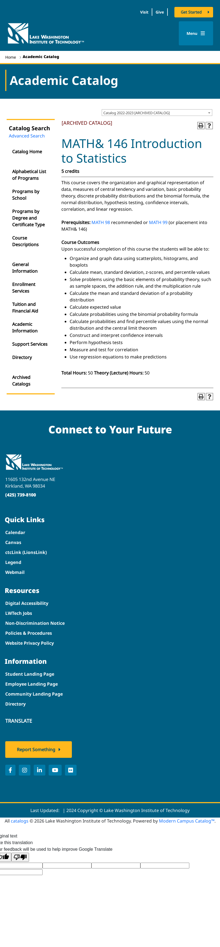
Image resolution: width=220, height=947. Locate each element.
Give (160, 12)
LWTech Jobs (18, 613)
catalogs (19, 821)
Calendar (15, 532)
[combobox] (157, 112)
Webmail (15, 572)
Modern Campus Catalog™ (186, 821)
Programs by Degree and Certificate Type (28, 218)
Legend (13, 562)
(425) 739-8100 (20, 495)
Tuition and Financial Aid (25, 307)
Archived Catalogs (21, 380)
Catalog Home (27, 152)
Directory (22, 357)
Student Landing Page (29, 674)
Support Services (30, 344)
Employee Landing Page (31, 684)
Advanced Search (27, 136)
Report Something (36, 749)
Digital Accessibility (26, 603)
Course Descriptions (25, 241)
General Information (25, 267)
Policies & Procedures (28, 633)
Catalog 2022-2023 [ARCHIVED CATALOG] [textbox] (136, 112)
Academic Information (25, 327)
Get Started (191, 12)
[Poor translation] (20, 857)
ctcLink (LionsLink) (26, 552)
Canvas (13, 542)
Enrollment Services (23, 287)
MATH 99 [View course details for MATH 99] (158, 222)
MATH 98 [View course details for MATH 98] (100, 222)
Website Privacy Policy (29, 643)
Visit (144, 12)
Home (10, 57)
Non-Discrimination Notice (35, 623)
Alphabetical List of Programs (29, 174)
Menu (196, 33)
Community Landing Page (34, 694)
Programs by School (25, 194)
